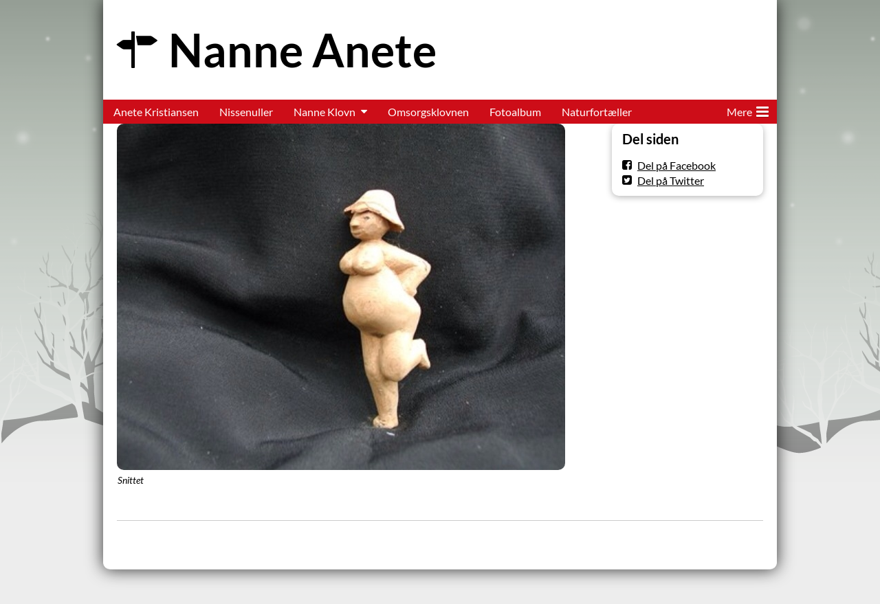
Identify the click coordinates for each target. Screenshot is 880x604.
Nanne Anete (302, 50)
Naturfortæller (597, 111)
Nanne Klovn (324, 111)
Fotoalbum (515, 111)
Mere (748, 109)
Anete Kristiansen (156, 111)
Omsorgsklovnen (428, 111)
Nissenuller (246, 111)
